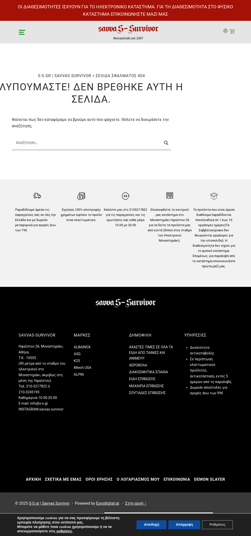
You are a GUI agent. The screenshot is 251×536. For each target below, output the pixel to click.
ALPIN (79, 375)
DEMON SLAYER (209, 479)
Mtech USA (82, 368)
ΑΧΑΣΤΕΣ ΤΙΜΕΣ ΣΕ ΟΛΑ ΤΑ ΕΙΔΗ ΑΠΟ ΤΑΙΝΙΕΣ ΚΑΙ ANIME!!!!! (151, 353)
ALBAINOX (82, 347)
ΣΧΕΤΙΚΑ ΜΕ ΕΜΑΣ (63, 479)
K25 (77, 361)
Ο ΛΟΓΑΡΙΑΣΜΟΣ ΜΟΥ (138, 479)
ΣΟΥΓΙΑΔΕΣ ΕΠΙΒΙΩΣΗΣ (147, 393)
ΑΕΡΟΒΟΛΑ (138, 365)
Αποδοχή (151, 524)
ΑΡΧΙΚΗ (33, 479)
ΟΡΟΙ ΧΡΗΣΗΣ (99, 479)
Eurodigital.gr (107, 503)
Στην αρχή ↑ (135, 503)
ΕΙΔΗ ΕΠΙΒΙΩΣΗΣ (142, 379)
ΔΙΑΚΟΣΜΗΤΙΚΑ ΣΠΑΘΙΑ (148, 372)
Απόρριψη (184, 524)
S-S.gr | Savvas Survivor (49, 503)
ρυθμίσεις (64, 531)
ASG (77, 354)
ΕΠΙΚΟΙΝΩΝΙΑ (176, 479)
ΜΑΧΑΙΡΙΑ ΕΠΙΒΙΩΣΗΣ (146, 386)
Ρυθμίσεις (218, 524)
